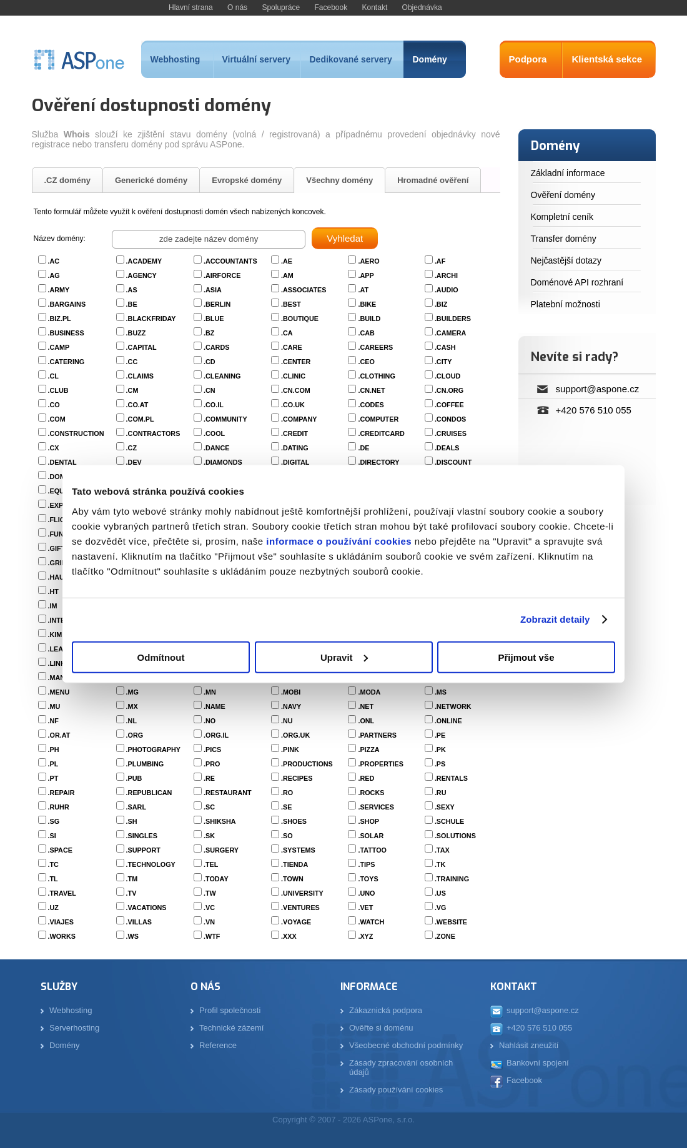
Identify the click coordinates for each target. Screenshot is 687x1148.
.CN (209, 390)
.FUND (58, 534)
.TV (131, 893)
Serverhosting (74, 1027)
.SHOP (368, 821)
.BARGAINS (67, 304)
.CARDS (216, 347)
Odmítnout (161, 656)
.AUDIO (446, 290)
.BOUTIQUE (300, 318)
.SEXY (445, 807)
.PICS (212, 749)
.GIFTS (59, 548)
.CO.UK (293, 404)
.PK (440, 749)
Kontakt (375, 7)
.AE (286, 261)
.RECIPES (296, 778)
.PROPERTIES (380, 764)
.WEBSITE (451, 922)
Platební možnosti (565, 304)
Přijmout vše (526, 656)
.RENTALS (451, 778)
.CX (53, 448)
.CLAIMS (140, 376)
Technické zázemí (231, 1027)
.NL (131, 721)
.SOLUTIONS (455, 835)
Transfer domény (563, 239)
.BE (131, 304)
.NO (209, 721)
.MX (132, 706)
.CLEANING (222, 376)
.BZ (209, 333)
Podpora (528, 59)
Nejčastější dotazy (566, 260)
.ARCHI (446, 275)
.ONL (366, 721)
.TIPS (366, 864)
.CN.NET (371, 390)
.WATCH (371, 922)
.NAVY (291, 706)
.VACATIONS (146, 907)
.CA (287, 333)
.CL (53, 376)
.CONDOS (450, 419)
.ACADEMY (144, 261)
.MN (210, 692)
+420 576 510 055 (593, 410)
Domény (430, 59)
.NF (53, 721)
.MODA (369, 692)
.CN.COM (295, 390)
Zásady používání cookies (396, 1089)
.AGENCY (141, 275)
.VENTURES (300, 907)
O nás (237, 7)
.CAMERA (450, 333)
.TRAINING (452, 879)
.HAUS (58, 577)
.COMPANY (299, 419)
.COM (57, 419)
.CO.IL (214, 404)
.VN (209, 922)
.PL (53, 764)
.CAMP (59, 347)
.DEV (134, 462)
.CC (132, 361)
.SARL (136, 807)
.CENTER (295, 361)
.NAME (214, 706)
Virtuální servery (256, 59)
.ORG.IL (216, 735)
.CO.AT (137, 404)
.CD (209, 361)
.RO (287, 792)
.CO (54, 404)
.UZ (53, 907)
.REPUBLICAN (149, 792)
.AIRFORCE (222, 275)
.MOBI (290, 692)
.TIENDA (294, 864)
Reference (218, 1045)
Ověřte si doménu (381, 1027)
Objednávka (422, 7)
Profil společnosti (229, 1010)
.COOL (214, 433)
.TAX (442, 850)
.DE (363, 448)
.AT (363, 290)
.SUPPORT (143, 850)
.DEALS (447, 448)
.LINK (57, 663)
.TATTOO (372, 850)
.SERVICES (375, 807)
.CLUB (58, 390)
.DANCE (216, 448)
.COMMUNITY (225, 419)
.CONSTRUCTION (76, 433)
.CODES (370, 404)
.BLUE (214, 318)
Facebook (330, 7)
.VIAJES (61, 922)
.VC (209, 907)
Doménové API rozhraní (577, 282)
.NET (365, 706)
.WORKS (62, 936)
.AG (54, 275)
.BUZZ (136, 333)
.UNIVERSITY (302, 893)
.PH (53, 749)
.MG (132, 692)
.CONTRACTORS (153, 433)
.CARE (291, 347)
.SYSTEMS (298, 850)
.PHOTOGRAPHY (153, 749)
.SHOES (294, 821)
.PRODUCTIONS (307, 764)
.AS (131, 290)
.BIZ (441, 304)
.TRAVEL (62, 893)
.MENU (59, 692)
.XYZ (365, 936)
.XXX (289, 936)
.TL (53, 879)
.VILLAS (139, 922)
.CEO (366, 361)
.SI (52, 835)
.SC (209, 807)
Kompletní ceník (562, 217)
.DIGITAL (295, 462)
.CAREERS (375, 347)
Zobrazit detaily (555, 619)
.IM (52, 606)
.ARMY (59, 290)
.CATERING (66, 361)
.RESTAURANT (228, 792)
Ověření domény (563, 195)
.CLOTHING (376, 376)
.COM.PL (140, 419)
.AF (440, 261)
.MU (54, 706)
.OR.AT (59, 735)
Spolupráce (281, 7)
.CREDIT (294, 433)
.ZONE (445, 936)
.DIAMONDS (223, 462)
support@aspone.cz (598, 388)
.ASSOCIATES (303, 290)
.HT (53, 591)
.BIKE (367, 304)
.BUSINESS (66, 333)
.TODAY (216, 879)
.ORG (135, 735)
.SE (286, 807)
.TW (210, 893)
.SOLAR (370, 835)
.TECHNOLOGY (150, 864)
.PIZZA (368, 749)
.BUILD (369, 318)
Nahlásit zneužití (528, 1045)
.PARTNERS (377, 735)
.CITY (443, 361)
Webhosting (175, 59)
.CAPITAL (141, 347)
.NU (287, 721)
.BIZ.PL (59, 318)
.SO (287, 835)
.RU (441, 792)
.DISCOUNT (453, 462)
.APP (365, 275)
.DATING (295, 448)
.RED (366, 778)
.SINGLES (141, 835)
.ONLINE (448, 721)
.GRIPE (59, 563)
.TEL (211, 864)
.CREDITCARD (381, 433)
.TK (440, 864)
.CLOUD (447, 376)
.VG (441, 907)
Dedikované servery (351, 59)
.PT (53, 778)
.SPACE (60, 850)
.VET (365, 907)
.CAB (366, 333)
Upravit (344, 656)
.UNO (366, 893)
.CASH (445, 347)
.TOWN (292, 879)
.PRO (212, 764)
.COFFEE (449, 404)
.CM (132, 390)
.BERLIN (217, 304)
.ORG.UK (295, 735)
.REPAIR (61, 792)
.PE (440, 735)
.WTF (212, 936)
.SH (131, 821)
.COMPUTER (378, 419)
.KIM (55, 634)
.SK (209, 835)
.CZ (131, 448)
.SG (54, 821)
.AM (287, 275)
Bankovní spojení (538, 1062)
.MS (441, 692)
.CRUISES (451, 433)
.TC (53, 864)
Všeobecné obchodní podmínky (406, 1045)
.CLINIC (293, 376)
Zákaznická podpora (385, 1010)
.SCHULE (449, 821)
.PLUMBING (145, 764)
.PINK (290, 749)
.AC (54, 261)
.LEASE (60, 649)
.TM (132, 879)
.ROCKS (371, 792)
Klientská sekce (607, 59)
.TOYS (368, 879)
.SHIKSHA (220, 821)
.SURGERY (221, 850)
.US (440, 893)
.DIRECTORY (378, 462)
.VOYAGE (296, 922)
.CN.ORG (449, 390)
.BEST (291, 304)
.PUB (134, 778)
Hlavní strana (191, 7)
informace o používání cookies (338, 540)
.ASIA (213, 290)
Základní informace (568, 173)
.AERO (368, 261)
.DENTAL (62, 462)
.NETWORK (453, 706)
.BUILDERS (453, 318)
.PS (440, 764)
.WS (132, 936)
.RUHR (58, 807)
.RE (209, 778)
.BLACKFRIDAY (151, 318)
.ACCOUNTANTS (230, 261)
